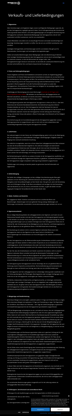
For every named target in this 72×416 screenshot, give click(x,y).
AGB (19, 412)
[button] (69, 396)
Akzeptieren (40, 409)
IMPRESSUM (58, 413)
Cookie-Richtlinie (43, 413)
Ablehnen (60, 409)
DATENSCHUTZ (51, 413)
